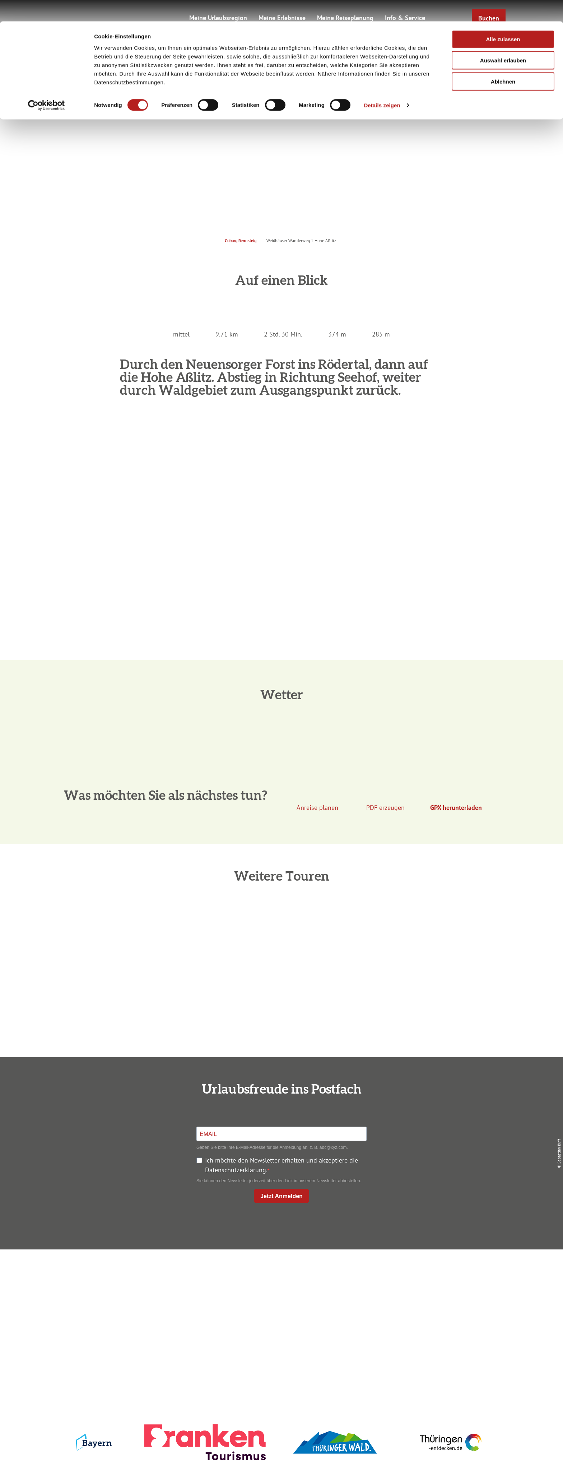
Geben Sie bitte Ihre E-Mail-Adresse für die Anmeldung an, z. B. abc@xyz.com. (272, 1147)
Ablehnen (503, 60)
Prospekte (280, 1299)
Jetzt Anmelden (281, 1196)
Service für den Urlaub (429, 1312)
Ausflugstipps (280, 1312)
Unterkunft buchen (280, 1286)
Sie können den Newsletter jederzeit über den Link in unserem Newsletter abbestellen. (278, 1181)
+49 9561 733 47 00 (138, 1317)
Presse (429, 1299)
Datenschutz (429, 1286)
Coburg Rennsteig (240, 240)
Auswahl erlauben (503, 39)
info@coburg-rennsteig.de (142, 1326)
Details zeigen (382, 84)
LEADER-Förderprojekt (429, 1325)
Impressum (429, 1273)
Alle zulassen (503, 18)
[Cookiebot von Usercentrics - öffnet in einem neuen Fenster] (46, 84)
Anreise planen (280, 1273)
